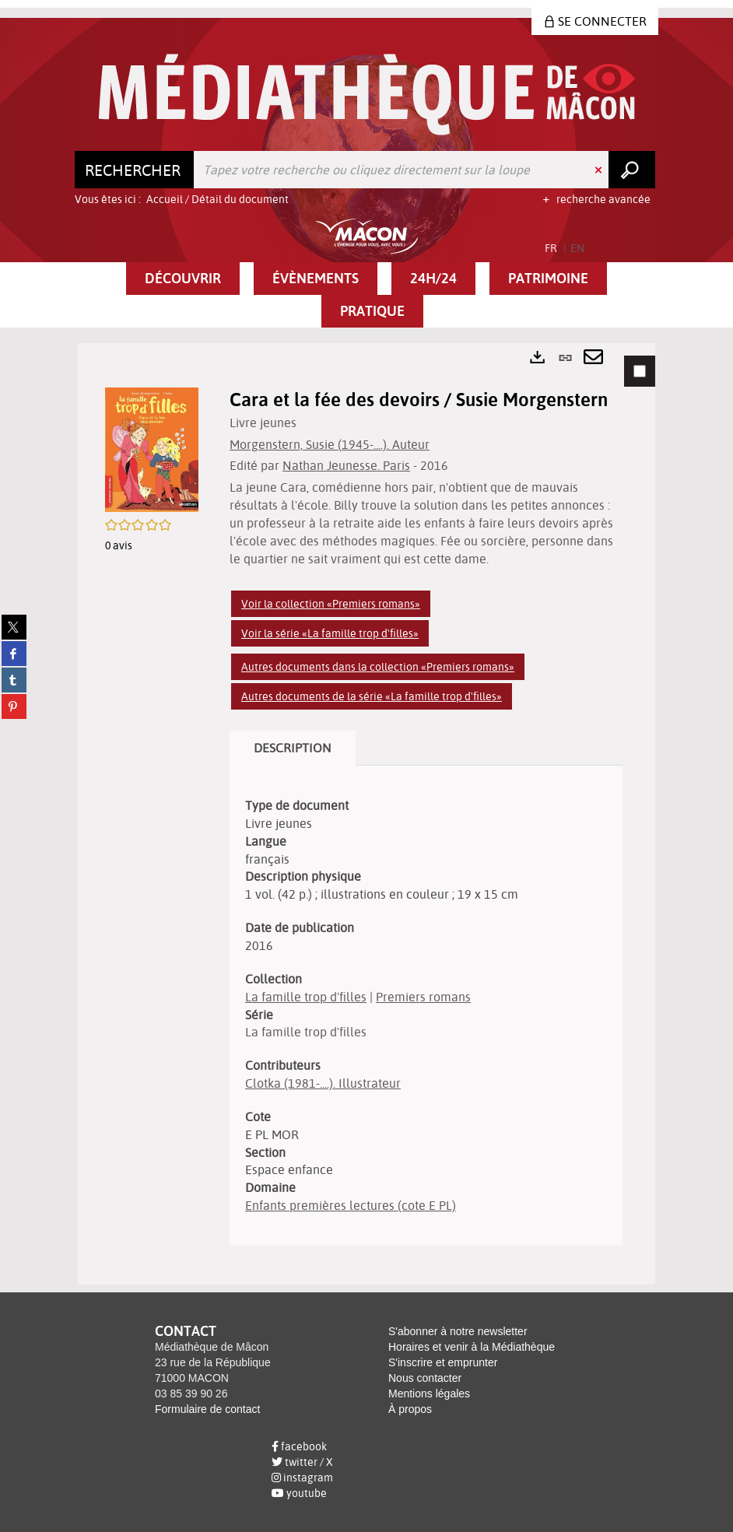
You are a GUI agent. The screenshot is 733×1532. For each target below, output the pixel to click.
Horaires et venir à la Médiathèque (471, 1347)
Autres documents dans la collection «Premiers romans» (377, 667)
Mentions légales (429, 1393)
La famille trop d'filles (305, 996)
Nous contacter (424, 1378)
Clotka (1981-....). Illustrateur (323, 1083)
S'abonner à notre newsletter (458, 1331)
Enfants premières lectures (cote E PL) (350, 1205)
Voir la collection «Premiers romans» (330, 604)
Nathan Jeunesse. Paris (346, 465)
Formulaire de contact (207, 1409)
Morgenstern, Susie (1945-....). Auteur (330, 444)
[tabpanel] (366, 814)
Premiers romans (423, 996)
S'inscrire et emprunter (442, 1362)
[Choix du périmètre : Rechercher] (135, 169)
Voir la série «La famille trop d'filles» (330, 633)
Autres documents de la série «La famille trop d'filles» (371, 696)
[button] (183, 278)
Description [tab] (292, 747)
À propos (410, 1409)
